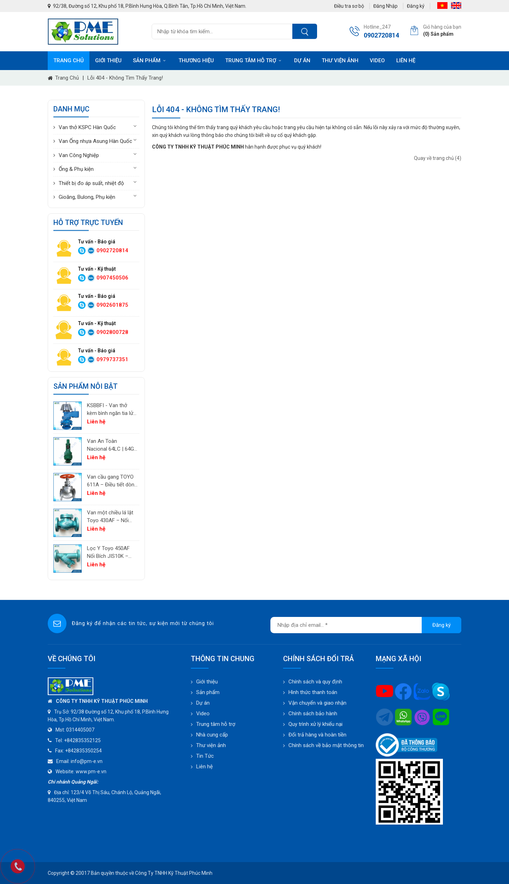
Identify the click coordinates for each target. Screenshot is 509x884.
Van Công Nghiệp (79, 155)
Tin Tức (205, 756)
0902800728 (112, 332)
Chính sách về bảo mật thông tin (326, 745)
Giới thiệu (108, 60)
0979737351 (112, 359)
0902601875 (112, 305)
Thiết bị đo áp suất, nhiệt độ (91, 183)
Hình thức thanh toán (312, 692)
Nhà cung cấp (212, 735)
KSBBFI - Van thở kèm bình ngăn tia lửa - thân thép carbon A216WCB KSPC (111, 409)
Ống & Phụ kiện (76, 169)
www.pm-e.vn (91, 771)
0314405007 (80, 730)
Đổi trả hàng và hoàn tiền (317, 735)
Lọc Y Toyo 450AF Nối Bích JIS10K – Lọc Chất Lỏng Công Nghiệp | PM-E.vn (111, 552)
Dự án (302, 60)
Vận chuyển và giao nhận (317, 703)
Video (377, 60)
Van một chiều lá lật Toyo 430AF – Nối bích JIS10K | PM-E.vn (112, 517)
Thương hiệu (196, 60)
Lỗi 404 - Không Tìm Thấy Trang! (125, 78)
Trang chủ (68, 60)
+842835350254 (83, 750)
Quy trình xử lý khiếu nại (315, 724)
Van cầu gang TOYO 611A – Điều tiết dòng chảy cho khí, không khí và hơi (112, 481)
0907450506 (112, 278)
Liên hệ (405, 60)
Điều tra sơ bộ (349, 6)
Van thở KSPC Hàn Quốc (87, 127)
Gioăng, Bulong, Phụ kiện (87, 197)
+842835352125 (82, 740)
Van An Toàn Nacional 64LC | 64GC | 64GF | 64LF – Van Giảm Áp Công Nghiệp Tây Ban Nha (112, 445)
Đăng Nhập (385, 6)
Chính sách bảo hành (312, 713)
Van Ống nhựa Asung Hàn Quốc (95, 141)
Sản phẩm (150, 60)
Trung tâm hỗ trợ (254, 60)
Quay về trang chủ (437, 158)
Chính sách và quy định (315, 681)
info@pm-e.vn (87, 761)
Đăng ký (416, 6)
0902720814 (112, 250)
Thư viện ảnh (340, 60)
